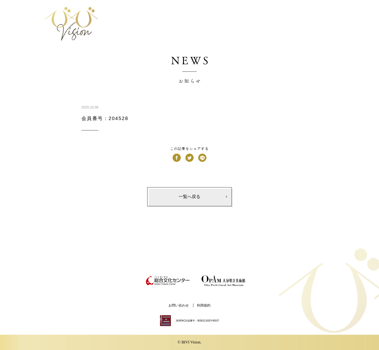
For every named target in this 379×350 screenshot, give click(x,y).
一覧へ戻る (189, 196)
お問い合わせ (178, 305)
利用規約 (204, 305)
